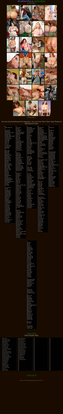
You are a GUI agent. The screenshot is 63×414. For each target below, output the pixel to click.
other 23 (40, 189)
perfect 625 (40, 204)
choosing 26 (8, 193)
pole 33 (39, 213)
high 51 (28, 137)
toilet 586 (29, 271)
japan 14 (29, 156)
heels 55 (29, 134)
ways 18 (29, 296)
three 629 (29, 262)
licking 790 (29, 190)
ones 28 (40, 186)
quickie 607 (51, 127)
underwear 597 (30, 280)
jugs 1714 (29, 162)
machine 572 (41, 127)
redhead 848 (52, 138)
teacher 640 (29, 252)
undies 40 (29, 281)
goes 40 (18, 226)
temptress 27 (30, 257)
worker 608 (29, 316)
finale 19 (18, 182)
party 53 (40, 199)
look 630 (29, 197)
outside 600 (40, 193)
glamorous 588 (19, 220)
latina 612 (29, 178)
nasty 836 (40, 161)
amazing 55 (7, 137)
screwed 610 (52, 154)
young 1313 (29, 325)
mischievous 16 (41, 148)
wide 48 (29, 307)
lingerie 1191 (30, 193)
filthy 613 (18, 181)
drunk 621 (18, 148)
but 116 (6, 183)
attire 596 (7, 148)
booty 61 (7, 173)
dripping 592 (19, 147)
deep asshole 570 (20, 132)
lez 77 (28, 188)
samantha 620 (52, 151)
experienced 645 (20, 168)
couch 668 (7, 207)
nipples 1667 (41, 172)
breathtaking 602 (9, 179)
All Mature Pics (5, 360)
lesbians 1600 (30, 180)
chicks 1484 (7, 192)
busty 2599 (7, 182)
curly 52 (7, 218)
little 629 (29, 196)
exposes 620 (19, 169)
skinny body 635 (52, 170)
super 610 (51, 185)
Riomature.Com (5, 354)
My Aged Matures (21, 354)
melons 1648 (41, 140)
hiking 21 (29, 138)
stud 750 (51, 180)
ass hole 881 (8, 145)
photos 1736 (41, 205)
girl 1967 (18, 215)
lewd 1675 (29, 183)
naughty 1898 (41, 165)
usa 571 (29, 286)
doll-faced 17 (19, 143)
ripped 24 (51, 143)
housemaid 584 (30, 151)
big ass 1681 (8, 163)
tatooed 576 (29, 248)
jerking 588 (29, 158)
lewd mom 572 (30, 187)
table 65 (29, 242)
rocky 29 (51, 144)
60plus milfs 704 (8, 127)
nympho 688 (41, 178)
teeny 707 (29, 255)
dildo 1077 (18, 138)
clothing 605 (8, 200)
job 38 (28, 161)
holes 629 (29, 140)
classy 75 (7, 198)
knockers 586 (30, 170)
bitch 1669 (7, 166)
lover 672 (29, 201)
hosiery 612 (29, 146)
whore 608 (29, 306)
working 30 (29, 318)
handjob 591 (30, 130)
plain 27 (40, 210)
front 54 (18, 204)
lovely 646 (29, 200)
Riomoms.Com (5, 346)
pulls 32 (39, 226)
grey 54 (18, 236)
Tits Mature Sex (21, 356)
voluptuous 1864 (31, 292)
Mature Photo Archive (6, 351)
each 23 (18, 152)
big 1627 (7, 162)
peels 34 (40, 203)
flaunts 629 (18, 193)
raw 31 (50, 131)
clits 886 (7, 199)
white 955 (29, 303)
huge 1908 (29, 153)
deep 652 (18, 131)
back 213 (7, 153)
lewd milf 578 (30, 186)
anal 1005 (7, 139)
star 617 (50, 175)
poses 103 (40, 219)
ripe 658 (51, 142)
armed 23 (7, 142)
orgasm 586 (41, 188)
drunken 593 (19, 150)
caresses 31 (8, 190)
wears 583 (29, 299)
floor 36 (18, 194)
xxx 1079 (29, 323)
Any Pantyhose (5, 366)
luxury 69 (29, 207)
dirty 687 (18, 139)
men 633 (40, 141)
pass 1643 (40, 200)
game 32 (18, 210)
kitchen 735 (29, 168)
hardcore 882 (30, 131)
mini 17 (39, 146)
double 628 (18, 144)
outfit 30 (40, 192)
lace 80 (29, 173)
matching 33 (40, 134)
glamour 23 (18, 222)
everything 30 (19, 162)
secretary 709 (52, 155)
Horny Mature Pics (21, 338)
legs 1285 (29, 179)
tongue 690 (29, 272)
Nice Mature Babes (22, 343)
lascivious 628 (30, 177)
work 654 (29, 315)
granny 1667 (19, 232)
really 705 (51, 135)
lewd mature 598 (31, 185)
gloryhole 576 (19, 224)
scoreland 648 (52, 153)
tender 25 (29, 259)
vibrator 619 (29, 290)
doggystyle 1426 (20, 141)
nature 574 (40, 164)
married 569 (40, 130)
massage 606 (41, 132)
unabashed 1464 (31, 279)
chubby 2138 (8, 194)
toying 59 (29, 273)
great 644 (18, 235)
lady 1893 (29, 175)
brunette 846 (8, 180)
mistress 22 (40, 150)
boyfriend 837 (8, 175)
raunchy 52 (51, 130)
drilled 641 (18, 146)
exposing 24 (19, 170)
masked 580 (40, 131)
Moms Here (4, 338)
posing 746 (40, 220)
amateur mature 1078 (10, 136)
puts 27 (39, 230)
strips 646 (51, 179)
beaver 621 (7, 159)
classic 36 (7, 197)
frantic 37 (18, 196)
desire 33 (18, 134)
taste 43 (29, 246)
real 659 (51, 133)
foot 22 (17, 195)
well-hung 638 (30, 301)
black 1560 (7, 167)
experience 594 (19, 167)
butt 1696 (7, 185)
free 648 (18, 199)
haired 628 (29, 127)
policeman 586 (41, 215)
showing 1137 (52, 168)
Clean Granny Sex (21, 345)
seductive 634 (52, 159)
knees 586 (29, 169)
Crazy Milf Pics (5, 347)
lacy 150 (29, 174)
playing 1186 (41, 211)
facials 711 (18, 173)
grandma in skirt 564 (21, 231)
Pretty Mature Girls (22, 350)
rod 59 (50, 145)
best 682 (7, 161)
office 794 (40, 181)
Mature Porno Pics (6, 341)
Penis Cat (4, 368)
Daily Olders (4, 363)
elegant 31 (18, 158)
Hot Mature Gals (5, 358)
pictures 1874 (41, 207)
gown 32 (18, 230)
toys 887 (29, 274)
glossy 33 (18, 225)
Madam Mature (5, 369)
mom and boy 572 (42, 152)
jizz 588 (29, 159)
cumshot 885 (8, 215)
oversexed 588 (41, 194)
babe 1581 (7, 150)
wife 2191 (29, 308)
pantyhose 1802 (41, 198)
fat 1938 (18, 174)
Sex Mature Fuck (5, 345)
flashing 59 (18, 192)
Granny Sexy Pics (5, 367)
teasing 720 (29, 253)
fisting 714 (18, 188)
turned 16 (29, 276)
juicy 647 (29, 164)
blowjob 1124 (8, 169)
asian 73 (7, 143)
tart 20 (28, 244)
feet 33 (17, 178)
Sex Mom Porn (5, 343)
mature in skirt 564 (42, 135)
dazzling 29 (18, 130)
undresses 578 (30, 283)
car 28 (6, 188)
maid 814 (40, 128)
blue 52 (6, 170)
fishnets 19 (18, 187)
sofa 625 (51, 174)
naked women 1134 (42, 159)
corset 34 (7, 206)
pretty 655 (40, 224)
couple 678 (7, 209)
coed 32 (7, 204)
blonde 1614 (8, 168)
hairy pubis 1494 (31, 128)
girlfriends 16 (19, 217)
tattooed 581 (30, 249)
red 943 (51, 136)
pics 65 (39, 206)
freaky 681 (18, 198)
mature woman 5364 (43, 139)
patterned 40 (41, 201)
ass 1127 (7, 144)
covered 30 (7, 210)
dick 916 (18, 137)
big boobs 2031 (8, 164)
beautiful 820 (8, 157)
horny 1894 (29, 144)
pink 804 (40, 209)
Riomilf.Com (4, 350)
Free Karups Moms (22, 359)
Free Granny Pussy (6, 339)
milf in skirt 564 (41, 144)
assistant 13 (7, 146)
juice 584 (29, 163)
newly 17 (40, 170)
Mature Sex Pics (21, 339)
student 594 (51, 181)
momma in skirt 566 (42, 153)
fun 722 (18, 207)
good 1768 (18, 228)
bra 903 (6, 176)
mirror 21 (40, 147)
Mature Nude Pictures (22, 347)
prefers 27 (40, 223)
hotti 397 (29, 148)
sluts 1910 (51, 173)
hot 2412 (29, 147)
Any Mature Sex (21, 348)
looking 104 (29, 198)
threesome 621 (30, 263)
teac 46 (28, 250)
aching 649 (7, 130)
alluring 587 (7, 133)
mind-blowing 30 (42, 145)
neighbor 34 (40, 168)
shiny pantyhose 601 (53, 164)
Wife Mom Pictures (22, 351)
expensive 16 (19, 165)
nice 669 (40, 171)
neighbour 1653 (41, 169)
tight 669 (29, 265)
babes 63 (7, 151)
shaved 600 (51, 163)
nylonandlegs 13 (42, 177)
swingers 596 (52, 186)
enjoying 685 (19, 159)
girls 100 (18, 219)
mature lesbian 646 (42, 137)
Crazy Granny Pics (22, 341)
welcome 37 (30, 300)
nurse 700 (40, 175)
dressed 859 (19, 145)
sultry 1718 (51, 183)
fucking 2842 (19, 205)
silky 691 (51, 169)
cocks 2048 (7, 203)
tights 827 (29, 267)
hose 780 (29, 145)
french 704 (18, 200)
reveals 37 (51, 139)
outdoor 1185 (41, 191)
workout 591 (30, 319)
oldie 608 (40, 185)
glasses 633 (19, 223)
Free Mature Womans (6, 348)
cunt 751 (7, 216)
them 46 (29, 260)
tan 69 (28, 243)
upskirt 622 (29, 285)
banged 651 (7, 154)
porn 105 (40, 217)
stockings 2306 (52, 176)
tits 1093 (29, 268)
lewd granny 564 (31, 184)
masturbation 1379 (42, 133)
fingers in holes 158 (21, 185)
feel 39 (17, 176)
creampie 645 (8, 213)
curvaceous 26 (8, 219)
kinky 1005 (29, 167)
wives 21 (29, 313)
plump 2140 (40, 212)
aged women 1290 (9, 132)
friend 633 (18, 201)
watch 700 (29, 295)
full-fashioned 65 (20, 206)
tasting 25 (29, 247)
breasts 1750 (8, 178)
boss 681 (7, 174)
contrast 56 (7, 205)
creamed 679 (8, 212)
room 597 (51, 146)
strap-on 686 (52, 178)
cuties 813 (7, 222)
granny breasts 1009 (21, 233)
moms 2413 (40, 154)
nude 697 (40, 174)
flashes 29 (18, 191)
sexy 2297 (51, 162)
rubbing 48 (51, 148)
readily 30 (51, 132)
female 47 (18, 179)
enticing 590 (19, 161)
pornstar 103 (41, 218)
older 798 (40, 183)
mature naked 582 (42, 138)
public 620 (40, 225)
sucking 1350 (52, 182)
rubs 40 (50, 149)
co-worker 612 (8, 201)
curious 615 (7, 217)
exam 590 (18, 164)
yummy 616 (29, 328)
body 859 (7, 172)
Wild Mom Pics (21, 358)
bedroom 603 (8, 160)
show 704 (51, 166)
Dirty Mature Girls (21, 352)
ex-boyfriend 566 (20, 163)
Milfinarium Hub (5, 364)
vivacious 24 (30, 291)
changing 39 (8, 191)
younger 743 (30, 327)
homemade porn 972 (32, 143)
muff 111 (40, 156)
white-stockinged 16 (31, 305)
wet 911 (29, 302)
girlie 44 (18, 218)
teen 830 (29, 254)
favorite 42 (18, 175)
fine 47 (17, 183)
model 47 (40, 151)
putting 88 (40, 231)
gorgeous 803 (19, 229)
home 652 (29, 141)
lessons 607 (30, 181)
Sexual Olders (21, 342)
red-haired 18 (52, 137)
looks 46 (29, 199)
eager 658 (18, 154)
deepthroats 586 (20, 133)
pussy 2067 (40, 228)
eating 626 (18, 155)
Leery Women (5, 362)
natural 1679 (41, 163)
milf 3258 (40, 143)
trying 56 (29, 275)
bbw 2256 (7, 156)
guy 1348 (18, 237)
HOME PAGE (39, 1)
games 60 (18, 211)
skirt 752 (51, 172)
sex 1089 (51, 160)
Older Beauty (4, 342)
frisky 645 (18, 202)
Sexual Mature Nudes (6, 356)
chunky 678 (7, 196)
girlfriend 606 (19, 216)
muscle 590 (40, 157)
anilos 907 (7, 141)
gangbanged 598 (20, 212)
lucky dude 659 (30, 204)
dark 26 (17, 128)
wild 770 (29, 309)
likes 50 (29, 192)
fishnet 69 (18, 186)
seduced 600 (52, 156)
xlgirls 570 (29, 322)
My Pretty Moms (5, 359)
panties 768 (40, 197)
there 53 (29, 261)
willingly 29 (29, 311)
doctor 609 (18, 140)
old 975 (39, 182)
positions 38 (40, 222)
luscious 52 (29, 206)
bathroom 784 (8, 155)
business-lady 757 (9, 181)
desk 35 (18, 135)
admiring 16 (7, 131)
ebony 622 (18, 156)
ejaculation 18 (19, 157)
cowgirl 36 (7, 211)
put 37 (39, 229)
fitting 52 (18, 189)
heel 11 (28, 133)
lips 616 (29, 194)
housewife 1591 (30, 152)
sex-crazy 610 (52, 161)
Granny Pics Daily (5, 355)
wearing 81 (29, 298)
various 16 (29, 289)
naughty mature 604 (42, 167)
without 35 (29, 312)
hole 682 (29, 139)
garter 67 (18, 213)
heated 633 (29, 132)
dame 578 (18, 127)
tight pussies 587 (31, 266)
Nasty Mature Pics (21, 346)
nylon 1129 (40, 176)
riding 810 (51, 141)
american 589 (8, 138)
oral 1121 (40, 187)
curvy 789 (7, 220)
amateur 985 (8, 135)
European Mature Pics (6, 352)
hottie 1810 (29, 150)
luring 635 (29, 205)
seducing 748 (52, 157)
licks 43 (29, 191)
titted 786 (29, 269)
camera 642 (7, 187)
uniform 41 (29, 284)
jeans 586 (29, 157)
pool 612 (40, 216)
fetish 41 (18, 180)
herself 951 (29, 135)
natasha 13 (40, 162)
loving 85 (29, 203)
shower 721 (51, 167)
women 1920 (30, 314)
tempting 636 (30, 256)
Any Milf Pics (20, 355)
